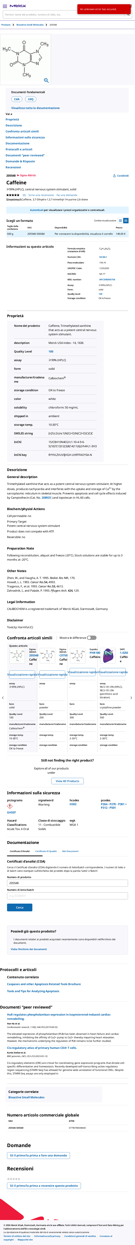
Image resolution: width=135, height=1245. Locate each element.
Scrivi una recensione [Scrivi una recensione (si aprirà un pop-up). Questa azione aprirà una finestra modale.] (41, 195)
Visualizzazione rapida (22, 674)
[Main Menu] (5, 6)
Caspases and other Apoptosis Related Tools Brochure (44, 984)
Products (6, 24)
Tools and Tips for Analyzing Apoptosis (33, 991)
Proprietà (12, 119)
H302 (73, 804)
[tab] (9, 25)
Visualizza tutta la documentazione (35, 108)
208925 (46, 498)
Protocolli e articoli (19, 149)
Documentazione (18, 143)
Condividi (121, 175)
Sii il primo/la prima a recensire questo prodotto (45, 1186)
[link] (17, 1236)
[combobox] (67, 14)
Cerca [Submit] (19, 907)
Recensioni (13, 167)
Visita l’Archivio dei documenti (29, 949)
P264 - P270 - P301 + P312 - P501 (114, 806)
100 (100, 293)
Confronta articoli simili (22, 131)
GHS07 (11, 812)
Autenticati (36, 210)
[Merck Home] (18, 6)
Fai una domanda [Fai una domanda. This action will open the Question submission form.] (67, 195)
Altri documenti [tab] (70, 851)
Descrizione (14, 125)
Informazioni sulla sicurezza (25, 137)
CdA (17, 99)
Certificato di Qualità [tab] (46, 851)
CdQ (31, 99)
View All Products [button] (67, 781)
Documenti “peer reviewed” (25, 155)
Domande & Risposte (20, 161)
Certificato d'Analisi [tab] (20, 851)
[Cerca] (128, 14)
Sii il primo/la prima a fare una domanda (38, 1155)
